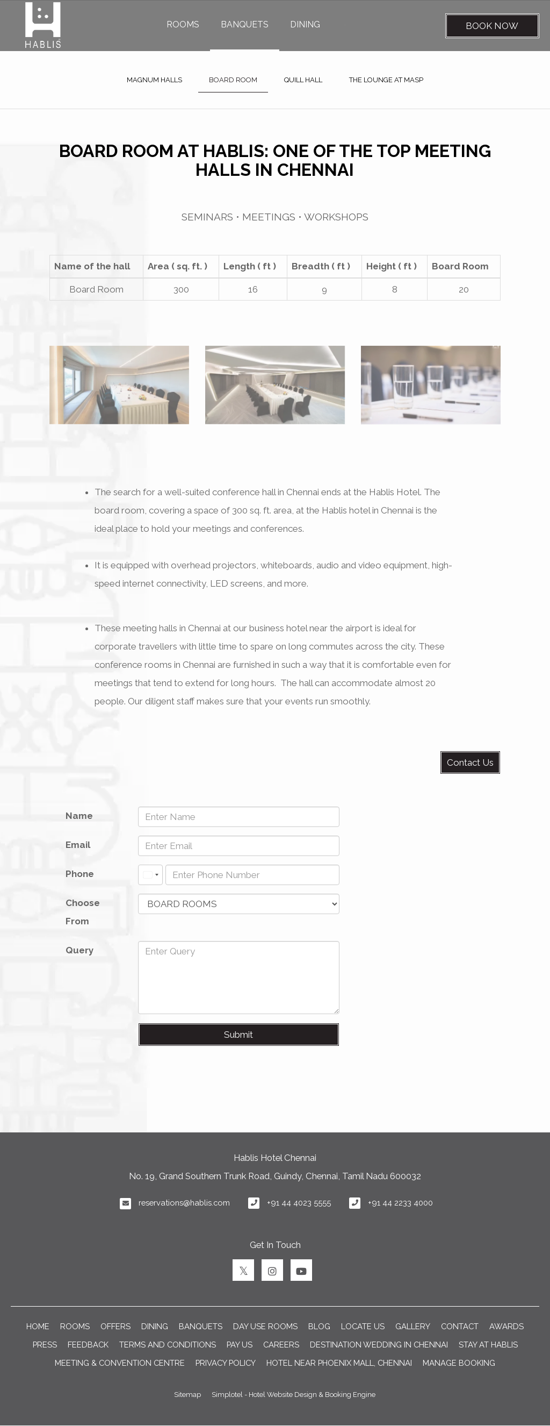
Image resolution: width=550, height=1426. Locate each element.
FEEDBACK (88, 1344)
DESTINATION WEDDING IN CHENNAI (379, 1344)
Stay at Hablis (488, 1344)
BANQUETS (245, 24)
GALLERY (412, 1326)
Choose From (83, 911)
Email (78, 844)
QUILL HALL (303, 80)
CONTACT (460, 1326)
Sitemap (187, 1395)
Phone (80, 873)
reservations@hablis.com (184, 1202)
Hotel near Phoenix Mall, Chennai (339, 1362)
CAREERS (281, 1344)
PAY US (239, 1344)
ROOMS (183, 24)
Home (37, 1326)
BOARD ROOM (233, 80)
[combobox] (150, 875)
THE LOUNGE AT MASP (386, 80)
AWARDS (506, 1326)
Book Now (492, 25)
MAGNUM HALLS (154, 80)
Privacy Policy (226, 1362)
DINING (305, 24)
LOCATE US (363, 1326)
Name (79, 815)
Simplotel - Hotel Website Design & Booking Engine (293, 1395)
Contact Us (470, 762)
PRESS (45, 1344)
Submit (238, 1034)
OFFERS (115, 1326)
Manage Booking (459, 1362)
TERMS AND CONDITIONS (167, 1344)
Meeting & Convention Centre (120, 1362)
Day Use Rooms (265, 1326)
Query (79, 950)
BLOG (319, 1326)
